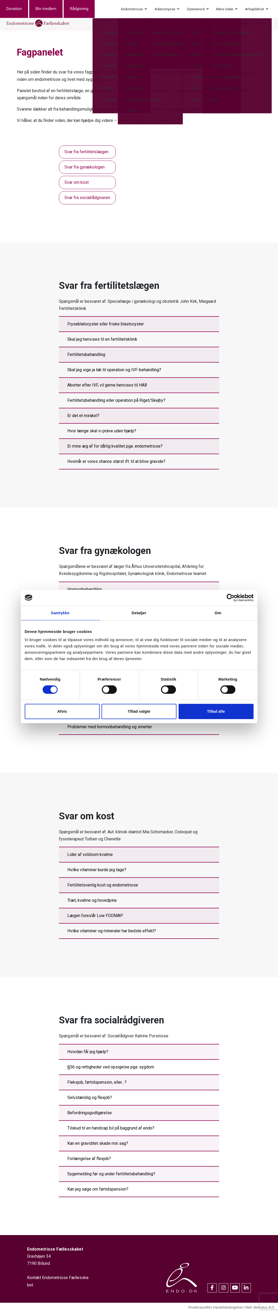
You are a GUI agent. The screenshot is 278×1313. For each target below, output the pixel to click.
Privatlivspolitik (199, 1308)
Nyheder (217, 24)
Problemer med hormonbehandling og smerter (109, 727)
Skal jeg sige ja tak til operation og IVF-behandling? (114, 370)
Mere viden (224, 9)
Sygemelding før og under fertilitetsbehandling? (111, 1174)
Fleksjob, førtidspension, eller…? (97, 1083)
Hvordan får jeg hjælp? (87, 1052)
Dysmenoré (196, 9)
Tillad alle (216, 711)
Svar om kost (76, 183)
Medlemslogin (239, 24)
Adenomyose (165, 9)
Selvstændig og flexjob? (89, 1098)
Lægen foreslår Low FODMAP (95, 916)
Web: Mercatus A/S (259, 1308)
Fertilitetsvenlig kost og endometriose (102, 886)
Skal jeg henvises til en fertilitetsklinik (102, 340)
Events (153, 24)
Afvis (62, 711)
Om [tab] (218, 613)
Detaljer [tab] (139, 613)
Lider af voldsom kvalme (90, 855)
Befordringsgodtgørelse (89, 1113)
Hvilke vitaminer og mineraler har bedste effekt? (111, 931)
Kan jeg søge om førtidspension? (97, 1189)
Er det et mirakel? (83, 416)
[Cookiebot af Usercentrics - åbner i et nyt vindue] (231, 598)
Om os (199, 24)
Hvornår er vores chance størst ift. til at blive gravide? (116, 462)
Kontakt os (264, 24)
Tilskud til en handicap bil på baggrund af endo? (110, 1128)
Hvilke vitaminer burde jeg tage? (96, 870)
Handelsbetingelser (228, 1308)
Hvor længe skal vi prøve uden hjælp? (101, 431)
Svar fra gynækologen (84, 167)
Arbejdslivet (254, 9)
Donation (20, 9)
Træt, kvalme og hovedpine (92, 901)
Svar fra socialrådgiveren (87, 198)
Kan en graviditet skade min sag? (97, 1144)
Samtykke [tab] (60, 613)
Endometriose (132, 9)
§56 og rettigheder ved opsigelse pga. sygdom (110, 1067)
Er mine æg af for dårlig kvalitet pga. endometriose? (115, 447)
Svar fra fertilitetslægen (86, 152)
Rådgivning (85, 9)
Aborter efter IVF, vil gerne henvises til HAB (107, 386)
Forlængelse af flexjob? (89, 1159)
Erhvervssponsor (176, 24)
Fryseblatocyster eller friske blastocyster (105, 325)
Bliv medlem (52, 9)
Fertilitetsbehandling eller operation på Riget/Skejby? (116, 401)
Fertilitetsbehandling (86, 355)
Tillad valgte (139, 711)
